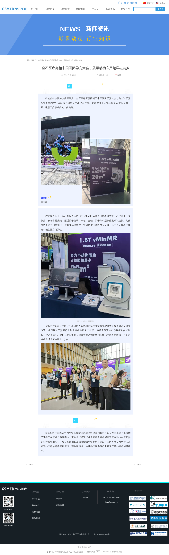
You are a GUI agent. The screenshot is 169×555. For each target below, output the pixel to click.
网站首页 (30, 60)
